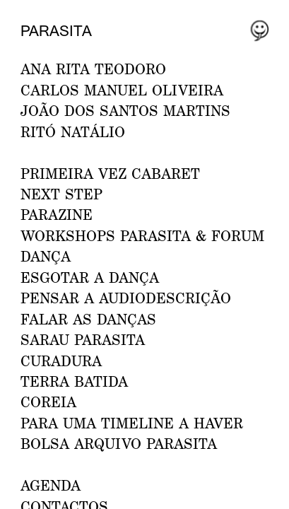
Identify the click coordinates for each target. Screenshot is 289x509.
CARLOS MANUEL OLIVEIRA (121, 89)
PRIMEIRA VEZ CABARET (110, 173)
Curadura (61, 360)
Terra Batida (74, 381)
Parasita (56, 30)
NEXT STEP (61, 193)
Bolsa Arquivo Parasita (118, 443)
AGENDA (50, 484)
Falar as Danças (88, 318)
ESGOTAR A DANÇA (89, 277)
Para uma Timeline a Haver (131, 422)
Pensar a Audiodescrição (125, 297)
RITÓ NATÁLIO (72, 131)
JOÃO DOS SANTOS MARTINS (125, 110)
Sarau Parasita (82, 339)
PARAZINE (56, 214)
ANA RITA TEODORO (93, 68)
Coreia (48, 401)
